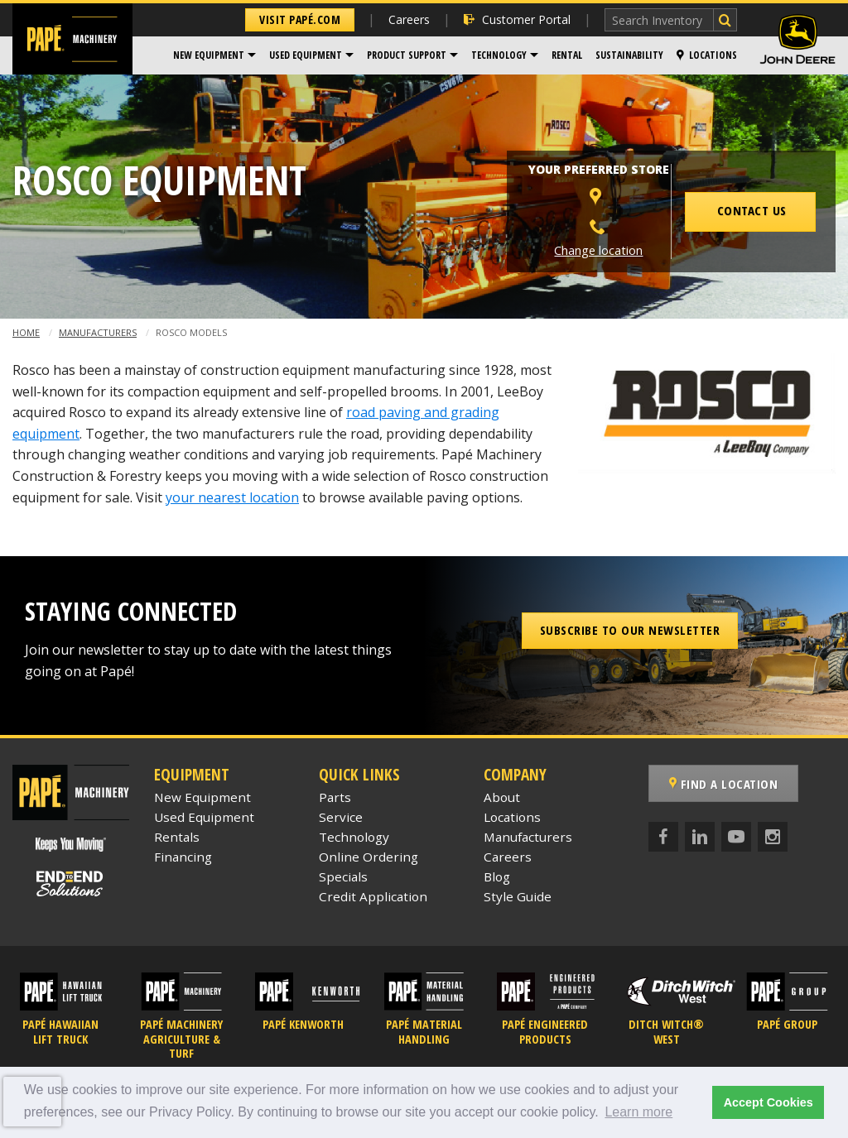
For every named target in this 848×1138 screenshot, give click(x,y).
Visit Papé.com (299, 19)
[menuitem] (214, 55)
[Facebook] (663, 837)
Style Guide (518, 896)
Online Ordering (368, 856)
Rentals (177, 836)
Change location (598, 250)
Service (341, 817)
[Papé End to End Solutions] (70, 884)
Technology (499, 55)
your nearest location (232, 497)
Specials (343, 876)
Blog (497, 876)
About (502, 797)
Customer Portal (517, 19)
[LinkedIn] (700, 837)
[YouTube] (736, 837)
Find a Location (723, 783)
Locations (707, 55)
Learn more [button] (638, 1112)
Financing (183, 856)
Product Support (406, 55)
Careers (409, 19)
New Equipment (208, 55)
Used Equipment (305, 55)
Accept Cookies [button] (768, 1102)
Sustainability (629, 55)
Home (26, 332)
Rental (567, 55)
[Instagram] (773, 837)
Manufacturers (98, 332)
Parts (335, 797)
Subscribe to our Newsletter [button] (630, 630)
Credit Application (373, 896)
